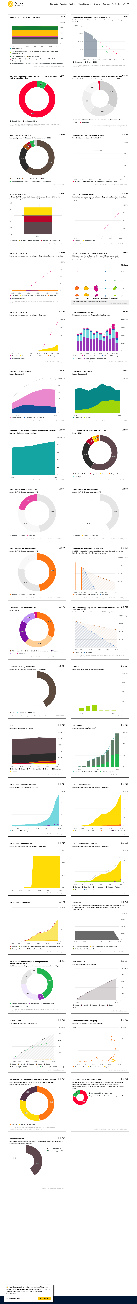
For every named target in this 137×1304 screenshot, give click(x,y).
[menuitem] (54, 4)
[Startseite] (17, 4)
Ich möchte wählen (13, 1298)
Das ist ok (44, 1298)
